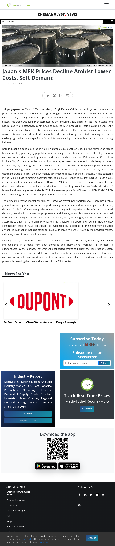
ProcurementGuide (16, 526)
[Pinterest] (103, 494)
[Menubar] (106, 5)
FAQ (9, 516)
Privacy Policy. (27, 539)
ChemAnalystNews (57, 14)
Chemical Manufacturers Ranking (18, 493)
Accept (92, 537)
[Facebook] (79, 494)
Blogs (9, 521)
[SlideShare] (97, 494)
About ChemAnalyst (16, 486)
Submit (104, 363)
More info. (44, 542)
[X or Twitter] (91, 494)
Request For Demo (28, 420)
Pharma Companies (16, 500)
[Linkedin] (85, 494)
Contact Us (12, 505)
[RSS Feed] (79, 504)
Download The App (16, 510)
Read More (87, 408)
